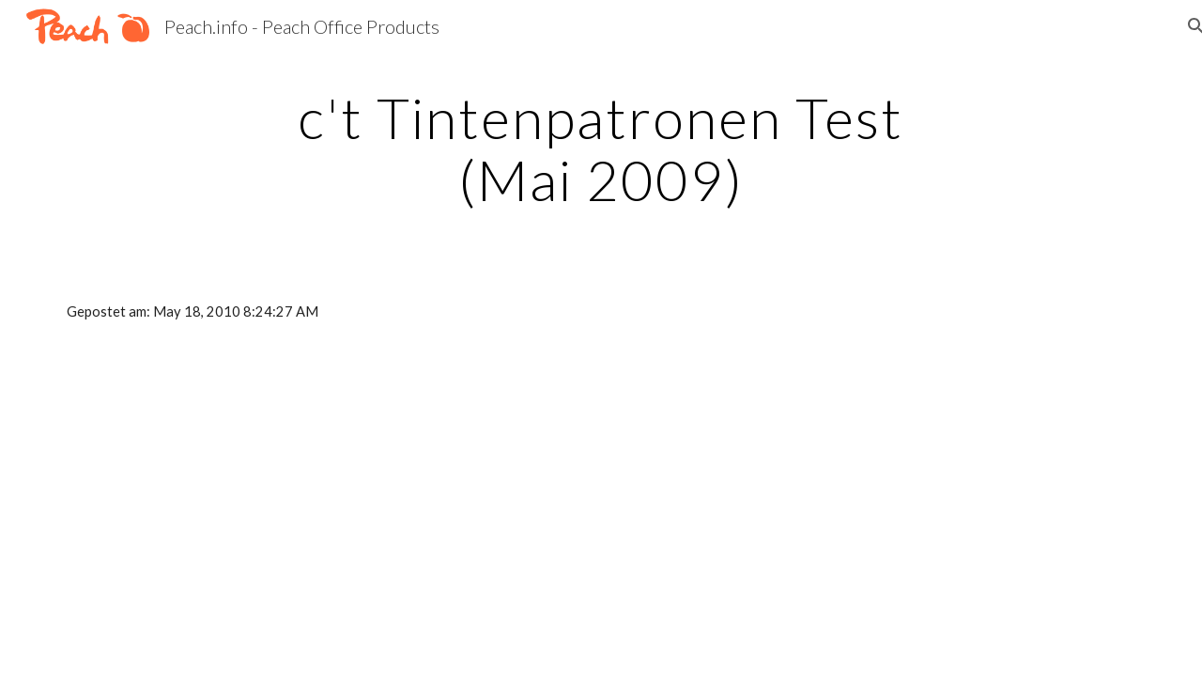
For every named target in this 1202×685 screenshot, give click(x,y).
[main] (601, 148)
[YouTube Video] (230, 519)
